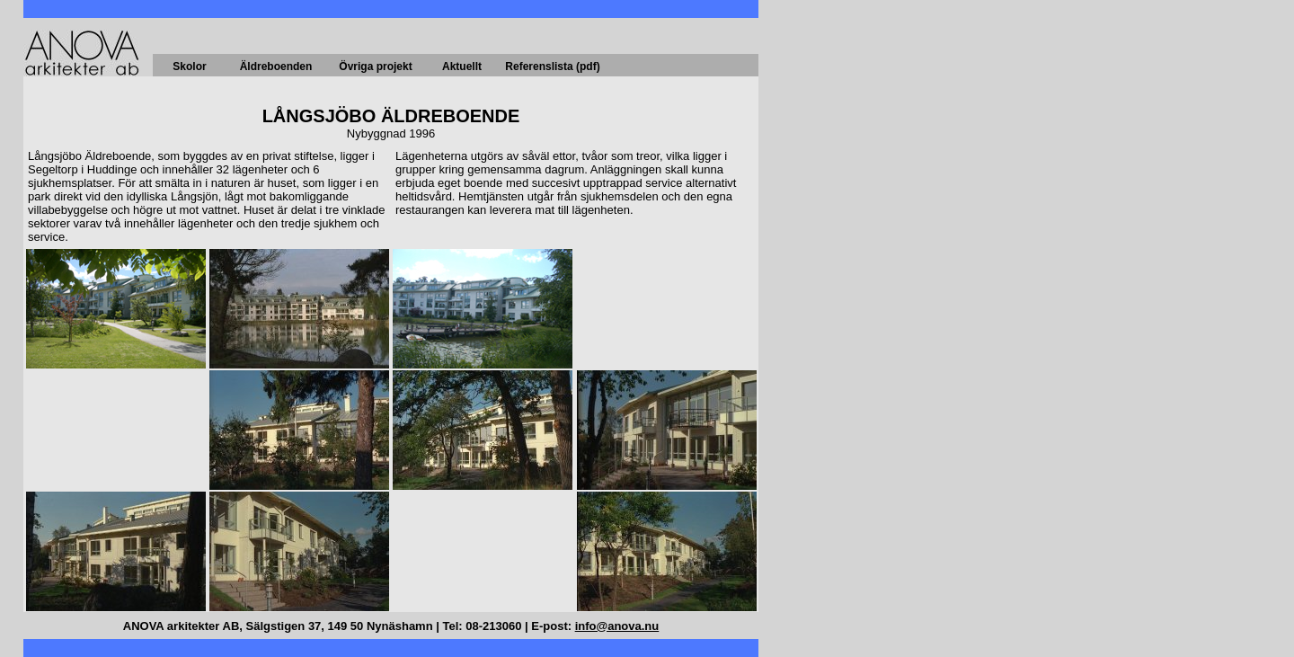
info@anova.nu (617, 626)
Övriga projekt (375, 66)
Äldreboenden (276, 66)
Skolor (189, 66)
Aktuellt (462, 66)
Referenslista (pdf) (552, 66)
